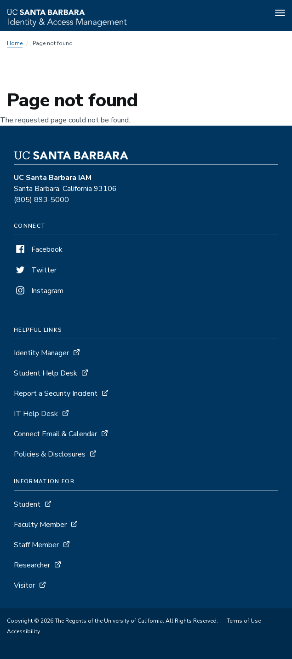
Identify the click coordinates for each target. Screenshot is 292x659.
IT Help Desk (36, 414)
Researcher (32, 565)
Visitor (24, 585)
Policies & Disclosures (50, 454)
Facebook (38, 249)
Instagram (38, 291)
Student (27, 504)
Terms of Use (244, 620)
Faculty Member (40, 525)
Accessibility (23, 631)
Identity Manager (41, 353)
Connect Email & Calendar (55, 434)
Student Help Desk (45, 373)
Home (15, 43)
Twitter (35, 270)
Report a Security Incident (55, 393)
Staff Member (36, 545)
